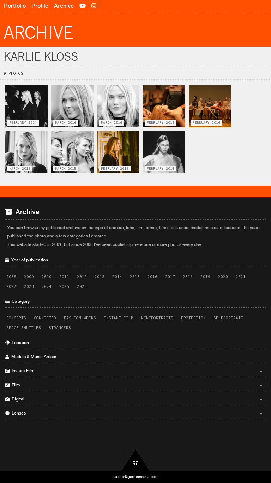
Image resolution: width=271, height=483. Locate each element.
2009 (29, 276)
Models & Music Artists (133, 356)
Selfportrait (228, 317)
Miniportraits (157, 317)
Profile (39, 5)
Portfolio (15, 5)
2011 (64, 276)
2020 (223, 276)
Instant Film (118, 317)
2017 (170, 276)
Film (133, 384)
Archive (64, 5)
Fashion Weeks (80, 317)
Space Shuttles (23, 327)
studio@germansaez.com (136, 476)
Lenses (133, 413)
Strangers (60, 327)
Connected (45, 317)
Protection (193, 317)
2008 (11, 276)
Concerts (16, 317)
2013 (99, 276)
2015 (135, 276)
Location (133, 342)
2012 (82, 276)
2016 (152, 276)
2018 (188, 276)
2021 (241, 276)
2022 (11, 286)
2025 (64, 286)
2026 (82, 286)
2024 (47, 286)
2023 (29, 286)
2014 (117, 276)
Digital (133, 399)
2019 (205, 276)
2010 (47, 276)
